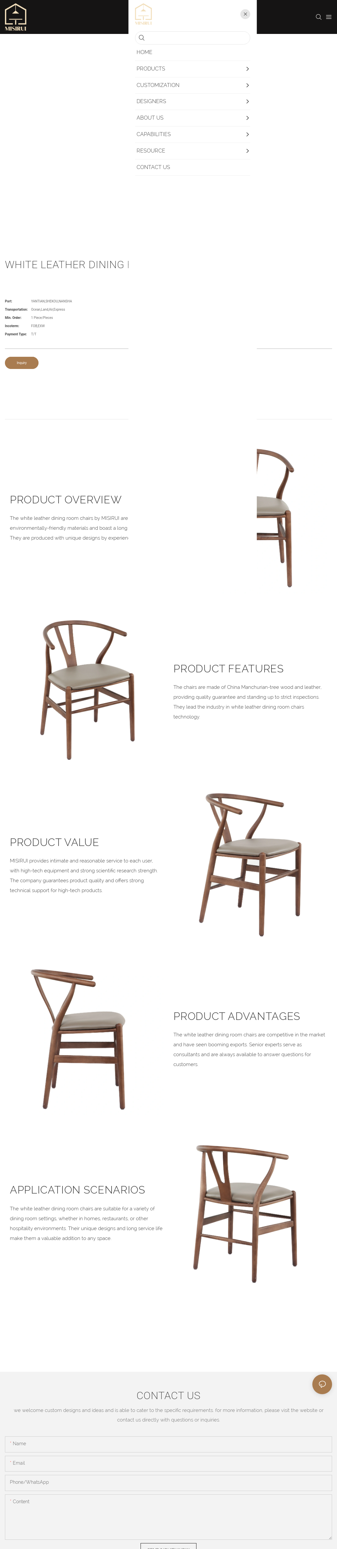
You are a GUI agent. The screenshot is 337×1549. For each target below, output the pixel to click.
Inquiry (22, 363)
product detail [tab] (168, 412)
